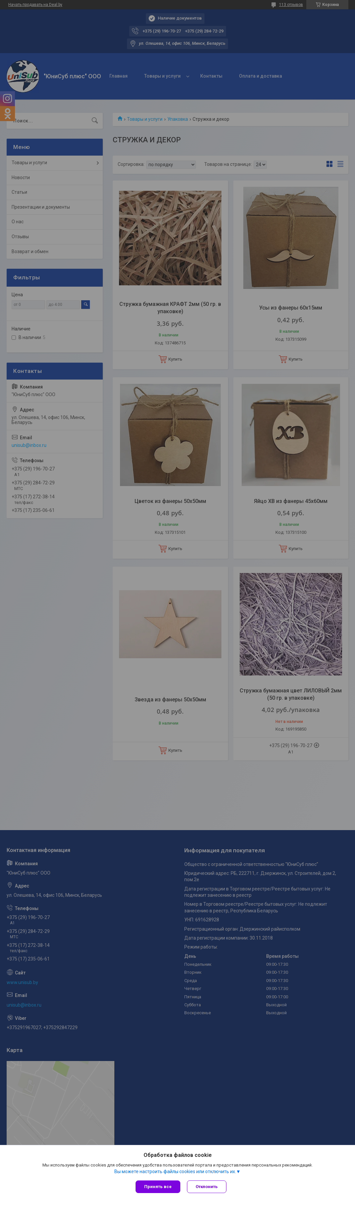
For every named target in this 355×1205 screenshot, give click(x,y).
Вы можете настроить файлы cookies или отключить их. (175, 1171)
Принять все (158, 1186)
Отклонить (207, 1186)
